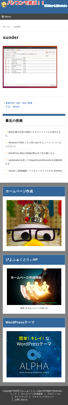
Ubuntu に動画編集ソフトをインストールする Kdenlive (35, 170)
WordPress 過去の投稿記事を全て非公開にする (32, 153)
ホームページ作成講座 (32, 394)
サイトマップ (21, 396)
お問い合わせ (21, 399)
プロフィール (53, 394)
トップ (13, 394)
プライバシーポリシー (43, 396)
